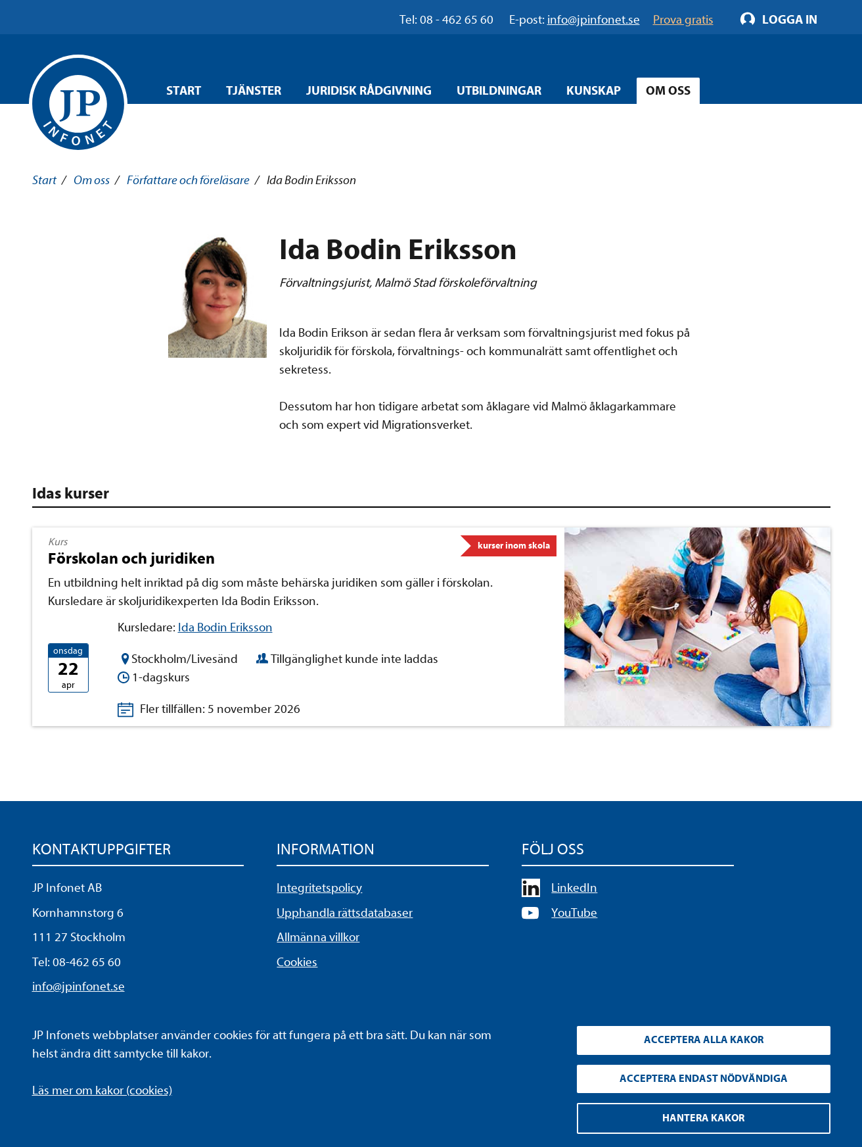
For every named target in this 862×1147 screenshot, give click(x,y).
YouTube (574, 913)
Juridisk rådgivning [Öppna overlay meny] (369, 91)
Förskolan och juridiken (131, 558)
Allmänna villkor (318, 937)
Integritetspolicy (319, 888)
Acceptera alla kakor (703, 1039)
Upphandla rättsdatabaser (345, 913)
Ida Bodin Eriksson (225, 627)
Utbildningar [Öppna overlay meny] (499, 91)
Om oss (92, 180)
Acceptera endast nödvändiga (704, 1078)
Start (183, 91)
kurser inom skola (514, 545)
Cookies (297, 962)
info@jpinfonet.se (78, 986)
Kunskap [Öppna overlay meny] (593, 91)
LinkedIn (574, 888)
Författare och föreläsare (188, 180)
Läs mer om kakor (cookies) (102, 1089)
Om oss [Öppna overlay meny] (668, 91)
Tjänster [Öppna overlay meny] (253, 91)
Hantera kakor (703, 1118)
